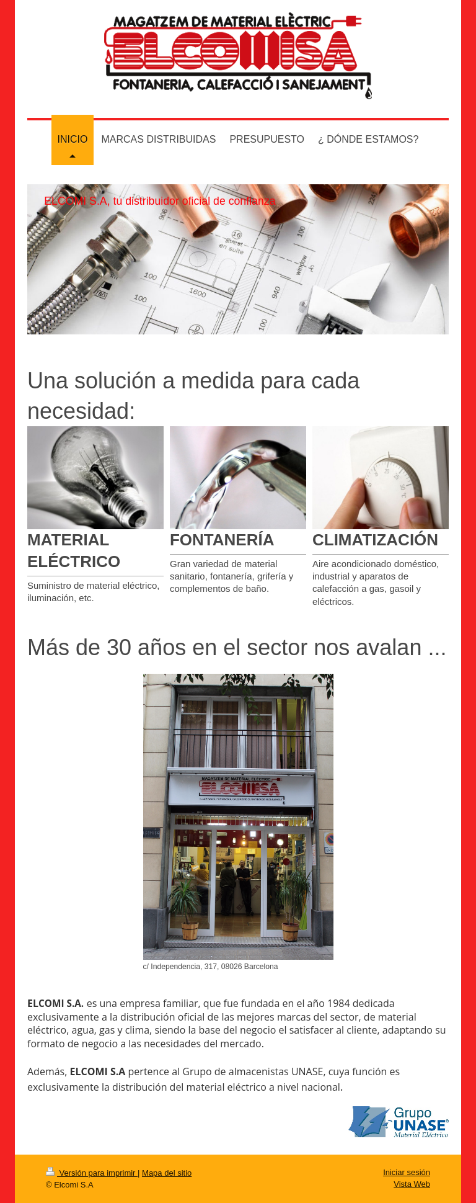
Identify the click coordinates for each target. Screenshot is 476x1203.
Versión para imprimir (92, 1173)
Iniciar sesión (406, 1172)
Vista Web (412, 1184)
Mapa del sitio (167, 1173)
